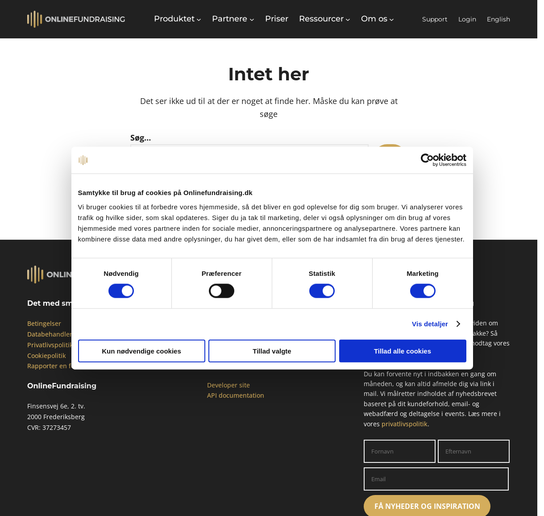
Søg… (140, 137)
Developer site (228, 385)
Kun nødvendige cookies (141, 350)
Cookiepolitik (46, 355)
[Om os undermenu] (377, 19)
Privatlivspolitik (50, 345)
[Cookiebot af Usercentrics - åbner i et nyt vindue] (427, 160)
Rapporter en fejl (52, 366)
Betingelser (44, 323)
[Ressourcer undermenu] (324, 19)
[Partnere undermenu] (233, 19)
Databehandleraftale (58, 334)
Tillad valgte (272, 350)
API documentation (235, 395)
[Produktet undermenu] (177, 19)
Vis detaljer (430, 324)
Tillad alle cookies (402, 350)
